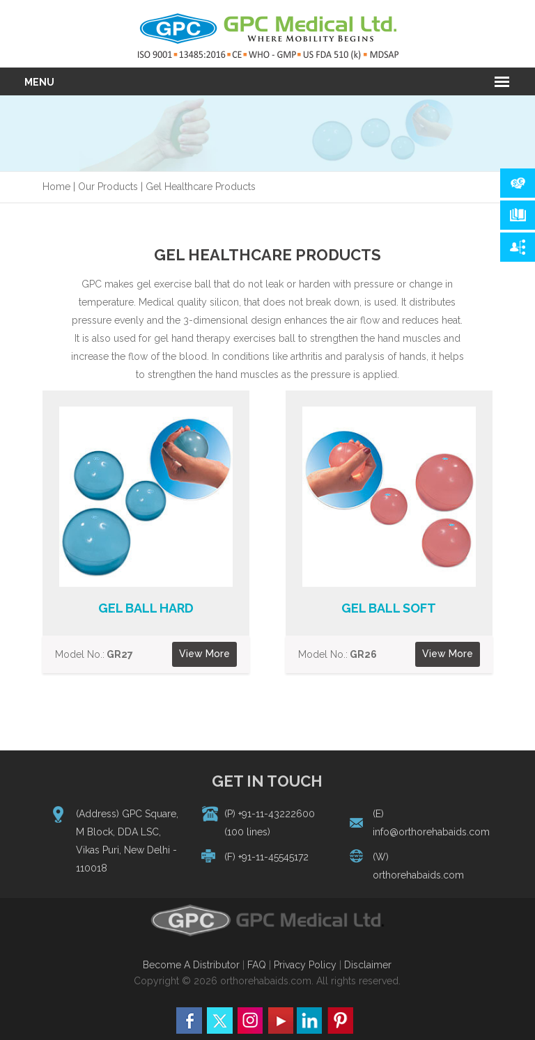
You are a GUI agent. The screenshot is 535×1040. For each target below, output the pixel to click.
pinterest (340, 1020)
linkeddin (310, 1020)
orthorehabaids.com (418, 875)
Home (56, 186)
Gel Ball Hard (146, 608)
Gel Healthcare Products (201, 186)
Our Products (108, 186)
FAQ (258, 964)
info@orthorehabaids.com (431, 831)
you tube (280, 1020)
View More (204, 653)
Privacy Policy (305, 964)
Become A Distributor (191, 964)
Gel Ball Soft (388, 608)
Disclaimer (367, 964)
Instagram (249, 1020)
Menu (39, 82)
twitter (219, 1020)
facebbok (189, 1020)
